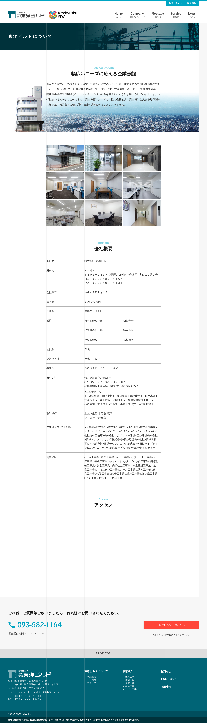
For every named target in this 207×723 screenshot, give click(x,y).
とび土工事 (131, 689)
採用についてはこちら (172, 624)
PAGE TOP (103, 653)
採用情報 (166, 686)
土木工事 (129, 676)
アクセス (91, 683)
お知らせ (166, 671)
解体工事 (129, 686)
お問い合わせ (168, 679)
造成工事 (129, 683)
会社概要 (91, 680)
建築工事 (129, 680)
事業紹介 (128, 671)
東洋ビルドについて (96, 671)
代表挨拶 (91, 676)
